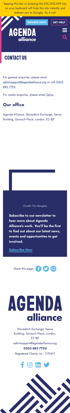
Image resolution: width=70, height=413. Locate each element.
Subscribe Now (20, 249)
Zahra (49, 95)
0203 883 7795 (35, 348)
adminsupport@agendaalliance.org (24, 82)
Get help (59, 22)
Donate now (36, 22)
